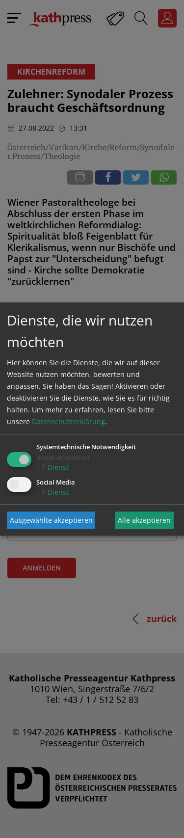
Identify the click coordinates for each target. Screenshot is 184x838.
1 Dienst (52, 467)
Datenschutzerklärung (68, 421)
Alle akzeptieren (144, 520)
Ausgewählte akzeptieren (51, 520)
